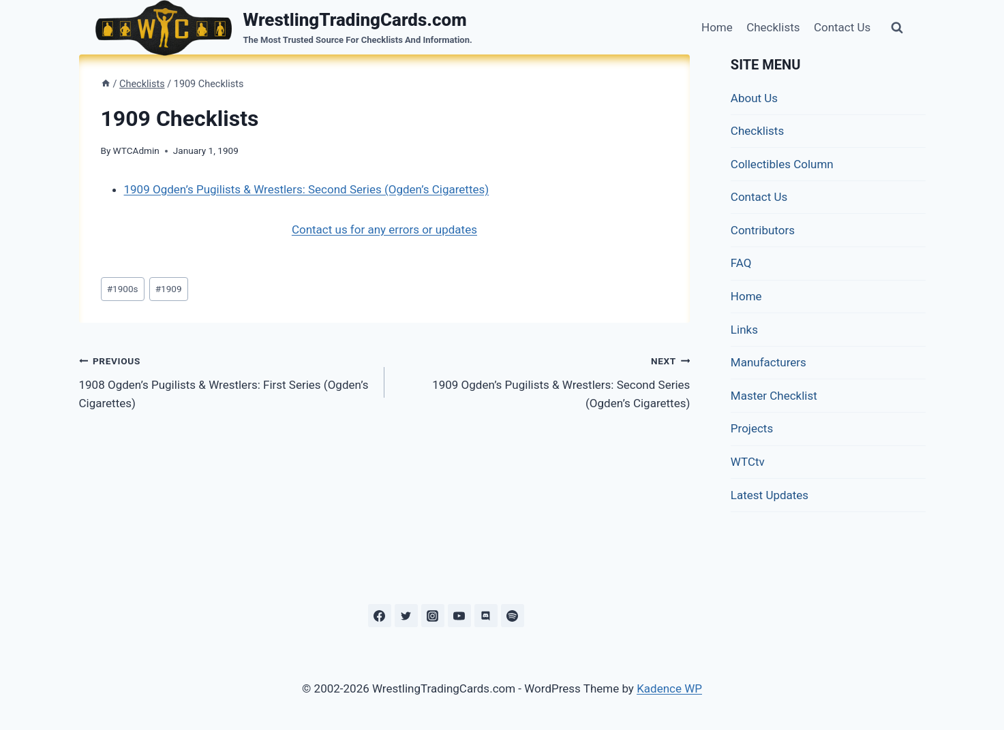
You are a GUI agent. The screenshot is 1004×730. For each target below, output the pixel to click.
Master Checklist (774, 395)
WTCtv (748, 462)
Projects (752, 428)
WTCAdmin (136, 150)
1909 (168, 288)
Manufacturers (768, 362)
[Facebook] (379, 615)
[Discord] (486, 615)
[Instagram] (432, 615)
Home (717, 27)
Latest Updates (769, 495)
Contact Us (842, 27)
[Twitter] (406, 615)
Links (744, 329)
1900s (122, 288)
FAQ (741, 263)
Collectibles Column (782, 164)
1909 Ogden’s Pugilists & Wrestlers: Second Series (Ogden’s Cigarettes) (306, 189)
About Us (754, 98)
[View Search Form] (897, 28)
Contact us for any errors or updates (384, 229)
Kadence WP (669, 688)
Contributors (763, 230)
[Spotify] (512, 615)
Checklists (773, 27)
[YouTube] (459, 615)
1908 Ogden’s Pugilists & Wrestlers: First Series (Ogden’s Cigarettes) (226, 380)
